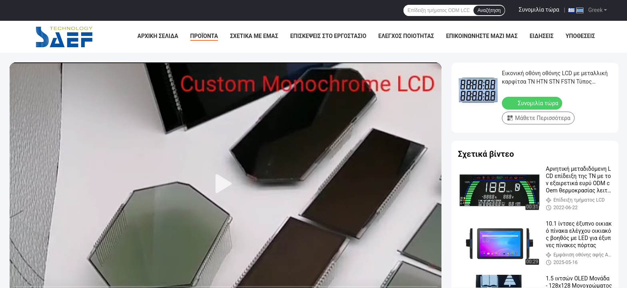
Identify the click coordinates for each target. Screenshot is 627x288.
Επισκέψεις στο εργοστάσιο (328, 36)
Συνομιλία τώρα (539, 9)
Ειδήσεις (541, 36)
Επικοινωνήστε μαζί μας (481, 36)
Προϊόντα (204, 36)
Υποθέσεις (580, 36)
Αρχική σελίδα (158, 36)
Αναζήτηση (489, 10)
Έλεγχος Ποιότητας (406, 36)
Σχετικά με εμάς (254, 36)
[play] (226, 184)
